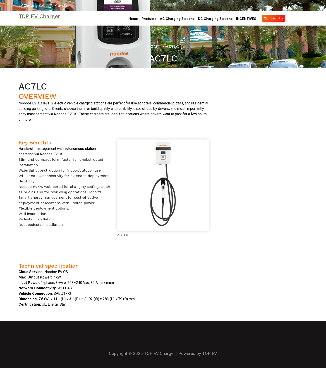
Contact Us (273, 18)
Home (153, 46)
